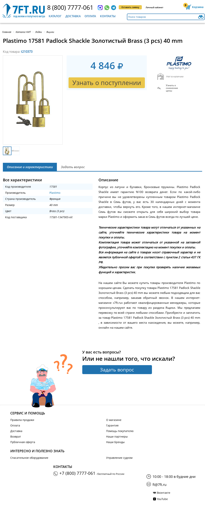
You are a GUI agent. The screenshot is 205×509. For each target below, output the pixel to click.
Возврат (15, 436)
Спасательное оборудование (29, 458)
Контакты (107, 16)
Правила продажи (22, 420)
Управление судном (119, 458)
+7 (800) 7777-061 (77, 473)
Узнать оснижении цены (172, 88)
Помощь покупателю (120, 431)
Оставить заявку (130, 7)
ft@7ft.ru (159, 484)
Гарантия (112, 425)
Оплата (90, 16)
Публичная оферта (22, 442)
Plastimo (54, 193)
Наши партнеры (117, 436)
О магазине (113, 420)
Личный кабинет (154, 7)
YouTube (162, 499)
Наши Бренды (115, 442)
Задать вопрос (117, 369)
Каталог (55, 16)
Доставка (73, 16)
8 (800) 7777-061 (70, 7)
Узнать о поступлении (106, 82)
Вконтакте (163, 492)
